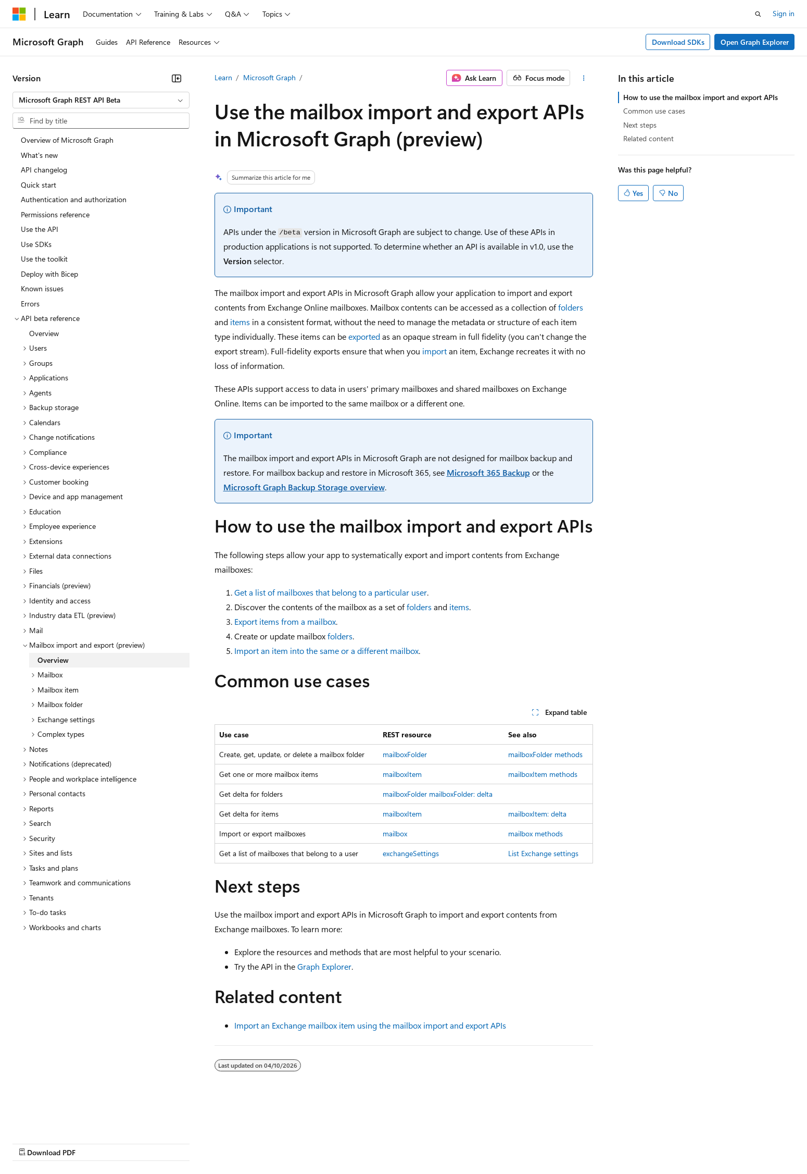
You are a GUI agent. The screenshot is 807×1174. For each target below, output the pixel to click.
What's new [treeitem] (39, 155)
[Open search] (758, 14)
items (240, 321)
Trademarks (431, 1142)
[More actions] (583, 78)
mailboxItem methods (542, 774)
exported (364, 336)
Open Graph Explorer (755, 42)
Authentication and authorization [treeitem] (74, 199)
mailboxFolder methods (545, 754)
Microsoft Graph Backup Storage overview (304, 486)
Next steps (640, 125)
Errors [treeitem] (30, 303)
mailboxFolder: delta (461, 794)
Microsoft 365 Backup (488, 472)
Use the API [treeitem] (39, 229)
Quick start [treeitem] (38, 185)
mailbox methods (535, 833)
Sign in (784, 13)
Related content (648, 138)
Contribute (186, 1142)
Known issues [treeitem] (42, 288)
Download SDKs (678, 42)
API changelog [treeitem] (44, 170)
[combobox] (101, 100)
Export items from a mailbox (285, 621)
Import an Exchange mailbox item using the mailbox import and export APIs (370, 1025)
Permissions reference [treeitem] (55, 214)
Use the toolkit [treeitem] (44, 259)
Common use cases (654, 111)
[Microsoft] (19, 14)
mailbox (395, 833)
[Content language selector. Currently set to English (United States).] (60, 1117)
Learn (223, 77)
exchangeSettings (411, 853)
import (434, 350)
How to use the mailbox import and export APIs (700, 97)
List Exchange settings (543, 853)
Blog (142, 1142)
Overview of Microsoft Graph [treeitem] (67, 140)
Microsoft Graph (269, 77)
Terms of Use (380, 1142)
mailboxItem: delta (537, 814)
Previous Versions (94, 1142)
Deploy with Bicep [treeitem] (49, 274)
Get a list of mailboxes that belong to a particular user (330, 592)
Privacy (227, 1142)
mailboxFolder (405, 754)
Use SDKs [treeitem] (36, 244)
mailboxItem (402, 774)
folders (570, 307)
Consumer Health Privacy (299, 1142)
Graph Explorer (324, 966)
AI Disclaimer (33, 1142)
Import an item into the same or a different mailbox (326, 650)
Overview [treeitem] (44, 333)
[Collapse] (176, 78)
